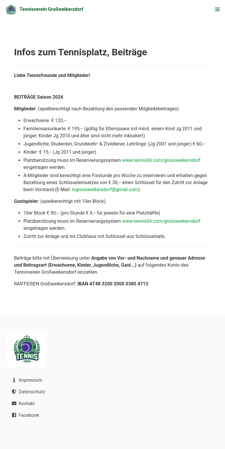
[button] (217, 9)
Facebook (25, 415)
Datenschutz (28, 391)
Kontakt (23, 403)
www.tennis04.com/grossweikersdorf (161, 160)
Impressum (26, 379)
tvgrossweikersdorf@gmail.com (105, 189)
